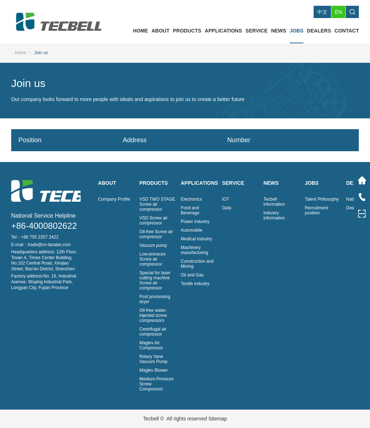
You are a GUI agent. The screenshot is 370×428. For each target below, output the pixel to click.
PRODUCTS (187, 31)
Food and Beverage (190, 210)
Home (20, 52)
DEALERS (319, 31)
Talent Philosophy (322, 199)
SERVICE (256, 31)
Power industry (195, 221)
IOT (225, 199)
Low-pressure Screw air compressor (152, 259)
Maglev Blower (153, 370)
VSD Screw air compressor (153, 220)
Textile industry (195, 283)
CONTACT (347, 31)
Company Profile (114, 199)
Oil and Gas (192, 275)
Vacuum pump (153, 245)
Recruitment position (316, 210)
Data (226, 207)
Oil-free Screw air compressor (156, 234)
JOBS (297, 31)
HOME (140, 31)
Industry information (274, 215)
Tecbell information (274, 202)
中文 (322, 12)
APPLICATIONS (223, 31)
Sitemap (217, 419)
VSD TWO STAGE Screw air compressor (157, 204)
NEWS (278, 31)
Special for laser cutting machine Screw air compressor (155, 280)
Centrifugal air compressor (153, 332)
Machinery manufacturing (194, 250)
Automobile (191, 230)
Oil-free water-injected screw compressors (153, 315)
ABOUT (160, 31)
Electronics (191, 199)
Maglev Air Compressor (151, 345)
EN (338, 12)
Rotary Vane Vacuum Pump (153, 359)
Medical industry (196, 238)
